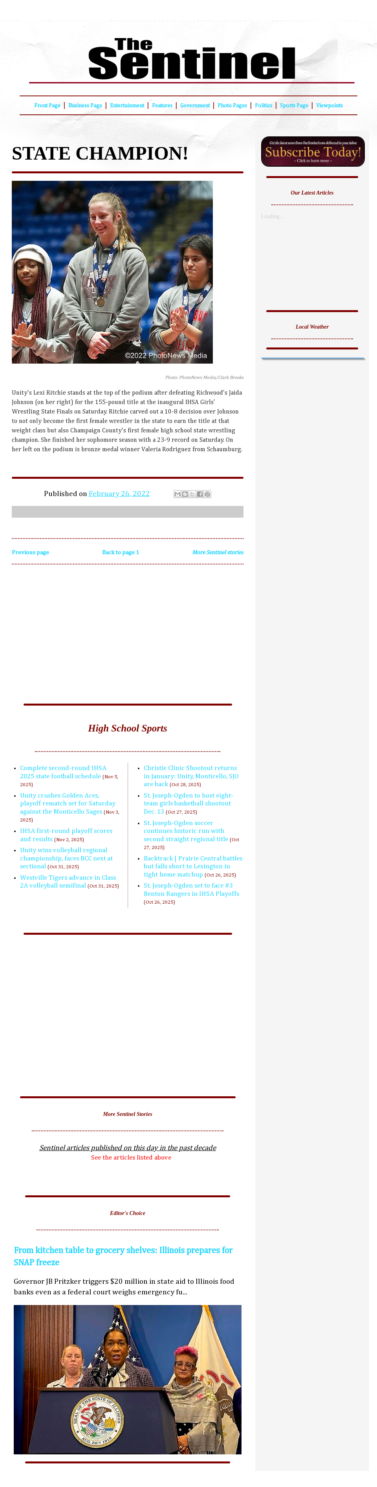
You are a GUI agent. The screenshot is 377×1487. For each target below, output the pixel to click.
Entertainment (127, 105)
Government (195, 105)
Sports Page (294, 105)
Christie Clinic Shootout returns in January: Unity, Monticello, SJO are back (191, 776)
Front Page (47, 105)
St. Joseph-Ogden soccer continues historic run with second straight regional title (186, 831)
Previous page (30, 552)
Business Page (85, 105)
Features (162, 105)
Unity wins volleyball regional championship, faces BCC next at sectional (66, 858)
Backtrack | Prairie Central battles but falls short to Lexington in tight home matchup (193, 866)
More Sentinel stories (217, 552)
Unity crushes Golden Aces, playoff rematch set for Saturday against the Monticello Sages (67, 803)
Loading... (272, 216)
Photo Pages (232, 105)
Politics (263, 105)
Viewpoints (329, 105)
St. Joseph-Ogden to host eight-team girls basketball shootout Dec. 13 (188, 803)
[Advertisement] (127, 637)
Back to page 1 (120, 552)
